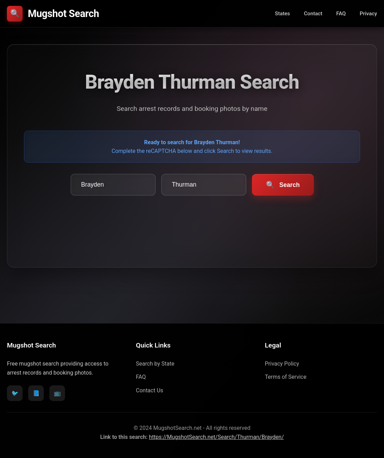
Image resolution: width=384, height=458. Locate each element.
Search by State (155, 363)
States (282, 13)
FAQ (341, 13)
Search (283, 185)
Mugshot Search (53, 14)
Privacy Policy (282, 363)
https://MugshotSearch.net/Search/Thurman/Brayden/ (216, 437)
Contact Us (149, 390)
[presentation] (192, 220)
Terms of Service (286, 377)
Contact (313, 13)
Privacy (368, 13)
